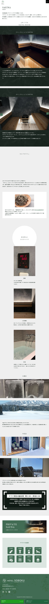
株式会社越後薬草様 (39, 210)
